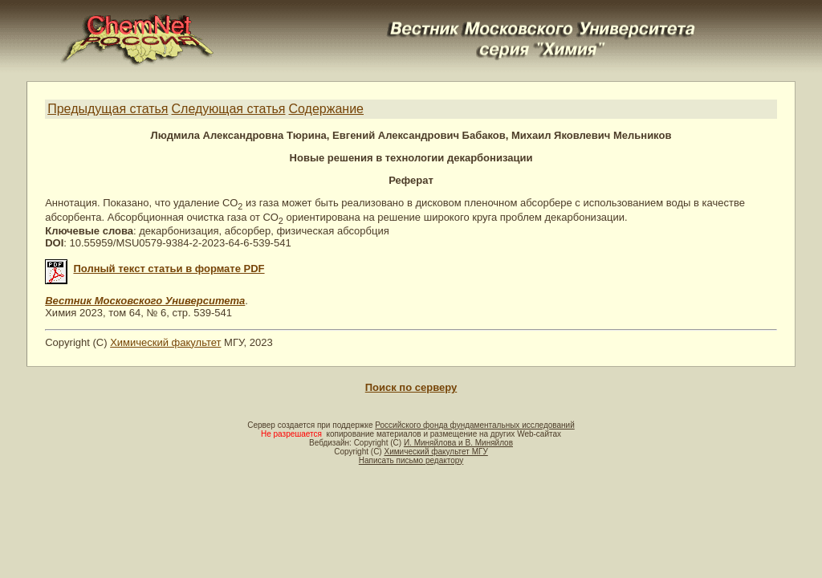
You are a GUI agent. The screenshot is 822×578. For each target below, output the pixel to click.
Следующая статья (229, 109)
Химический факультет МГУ (435, 451)
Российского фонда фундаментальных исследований (474, 425)
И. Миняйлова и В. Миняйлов (458, 442)
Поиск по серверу (411, 387)
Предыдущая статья (107, 109)
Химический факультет (165, 342)
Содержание (326, 109)
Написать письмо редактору (411, 460)
